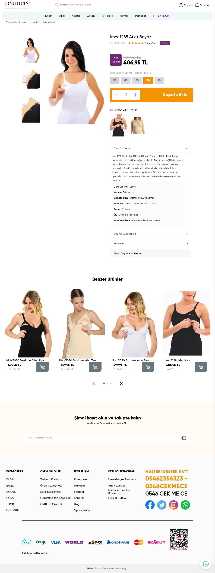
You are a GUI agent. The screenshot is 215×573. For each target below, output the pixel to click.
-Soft (90, 569)
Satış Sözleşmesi (50, 492)
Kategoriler (81, 479)
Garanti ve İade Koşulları (55, 498)
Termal (124, 16)
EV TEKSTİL (12, 510)
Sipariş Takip (82, 510)
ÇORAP (10, 498)
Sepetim (79, 498)
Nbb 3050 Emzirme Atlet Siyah (25, 360)
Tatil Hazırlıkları (117, 485)
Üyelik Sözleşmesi (51, 485)
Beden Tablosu (143, 73)
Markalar (140, 16)
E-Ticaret (97, 569)
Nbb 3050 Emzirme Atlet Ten (77, 360)
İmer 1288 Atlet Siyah (178, 360)
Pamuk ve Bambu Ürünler (118, 492)
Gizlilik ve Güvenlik (51, 504)
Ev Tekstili (107, 16)
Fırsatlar (161, 16)
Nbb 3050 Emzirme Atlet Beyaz (132, 360)
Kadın (48, 16)
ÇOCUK (11, 492)
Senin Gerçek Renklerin (122, 479)
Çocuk (76, 16)
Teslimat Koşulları (50, 479)
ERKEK (10, 485)
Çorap (91, 16)
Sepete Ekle (175, 95)
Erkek (62, 16)
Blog (77, 504)
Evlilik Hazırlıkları (117, 498)
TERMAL (11, 504)
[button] (104, 383)
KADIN (10, 479)
